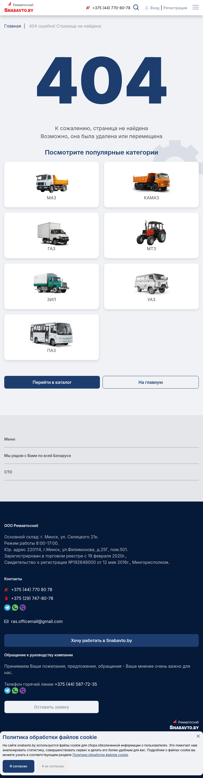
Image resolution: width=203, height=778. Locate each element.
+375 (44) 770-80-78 (108, 8)
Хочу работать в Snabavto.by (101, 640)
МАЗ (51, 184)
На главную (151, 382)
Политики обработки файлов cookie (100, 755)
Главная (12, 26)
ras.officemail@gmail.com (33, 621)
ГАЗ (51, 235)
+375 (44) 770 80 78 (28, 589)
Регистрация (175, 8)
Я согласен (18, 766)
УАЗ (151, 286)
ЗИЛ (51, 286)
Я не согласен (53, 766)
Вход (152, 8)
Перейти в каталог (52, 382)
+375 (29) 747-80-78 (28, 598)
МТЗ (151, 235)
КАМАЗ (151, 184)
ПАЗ (51, 337)
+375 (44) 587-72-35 (75, 684)
